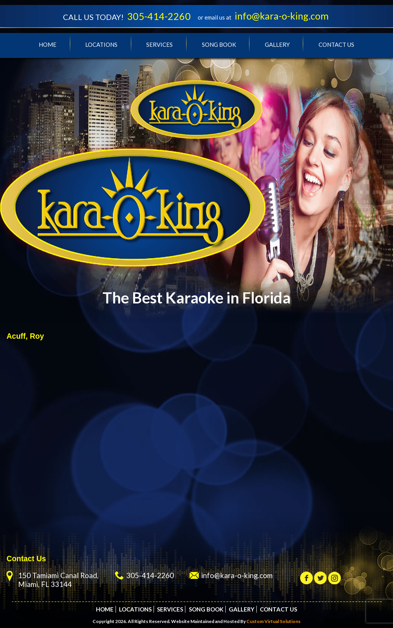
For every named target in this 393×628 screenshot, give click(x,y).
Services (159, 44)
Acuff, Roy (25, 336)
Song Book (219, 44)
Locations (101, 44)
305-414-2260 (159, 16)
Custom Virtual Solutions (273, 621)
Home (47, 44)
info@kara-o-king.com (281, 15)
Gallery (277, 44)
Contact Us (336, 44)
